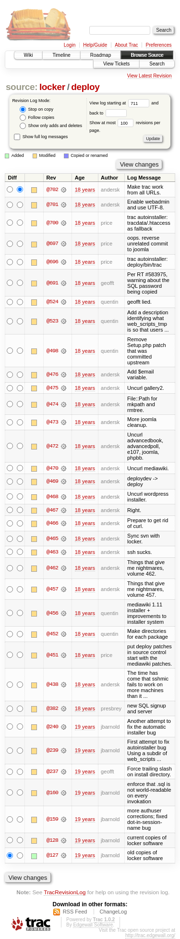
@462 (52, 569)
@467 (52, 510)
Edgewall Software (93, 925)
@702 (52, 189)
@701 (52, 204)
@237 (52, 772)
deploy (85, 87)
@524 (52, 302)
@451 (52, 655)
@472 (52, 446)
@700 (52, 223)
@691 (52, 283)
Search (157, 63)
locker (52, 87)
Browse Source (147, 55)
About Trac (126, 45)
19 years (85, 727)
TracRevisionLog (64, 892)
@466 (52, 523)
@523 (52, 321)
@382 (52, 709)
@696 (52, 262)
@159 (52, 819)
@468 (52, 497)
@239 (52, 751)
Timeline (61, 55)
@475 (52, 388)
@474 (52, 404)
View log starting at (120, 103)
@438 (52, 685)
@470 (52, 468)
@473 (52, 422)
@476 (52, 375)
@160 (52, 793)
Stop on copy (36, 109)
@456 (52, 613)
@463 (52, 552)
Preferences (159, 45)
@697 (52, 243)
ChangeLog (113, 912)
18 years (85, 190)
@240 (52, 727)
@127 (52, 856)
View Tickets (116, 63)
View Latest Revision (149, 75)
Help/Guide (95, 45)
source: (21, 87)
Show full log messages (41, 136)
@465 (52, 539)
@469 (52, 482)
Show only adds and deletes (51, 126)
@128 (52, 841)
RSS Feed (75, 912)
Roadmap (100, 55)
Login (69, 45)
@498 (52, 351)
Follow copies (37, 118)
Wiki (28, 55)
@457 (52, 589)
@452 (52, 634)
